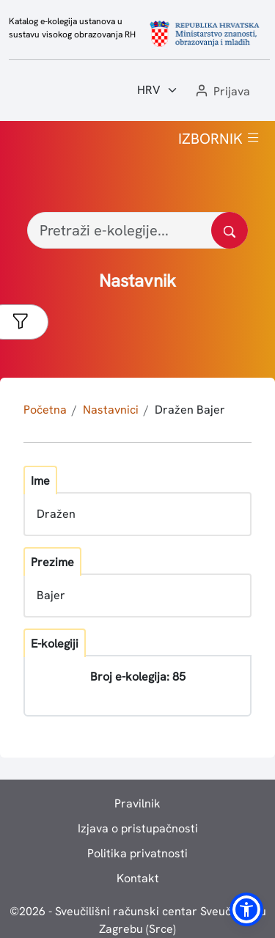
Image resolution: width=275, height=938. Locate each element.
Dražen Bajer (190, 409)
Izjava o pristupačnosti (138, 828)
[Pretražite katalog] (229, 230)
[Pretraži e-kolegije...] (137, 230)
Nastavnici (111, 409)
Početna (45, 409)
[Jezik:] (157, 90)
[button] (221, 92)
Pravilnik (137, 803)
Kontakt (138, 878)
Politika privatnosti (137, 853)
